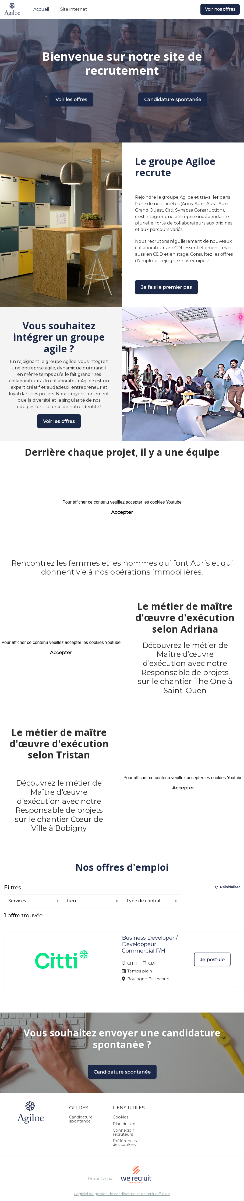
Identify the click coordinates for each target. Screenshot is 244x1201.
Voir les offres (71, 99)
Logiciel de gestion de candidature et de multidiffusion (122, 1172)
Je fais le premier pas (166, 287)
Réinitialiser (227, 887)
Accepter (122, 512)
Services (33, 900)
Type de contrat (151, 900)
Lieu (92, 900)
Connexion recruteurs (123, 1110)
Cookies (120, 1095)
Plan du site (124, 1101)
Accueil (41, 9)
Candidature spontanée (172, 99)
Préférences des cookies (125, 1120)
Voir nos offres (220, 9)
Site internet (73, 9)
